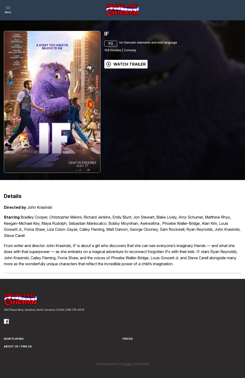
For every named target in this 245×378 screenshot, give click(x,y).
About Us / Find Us (18, 346)
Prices (127, 338)
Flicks (127, 364)
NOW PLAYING (14, 338)
